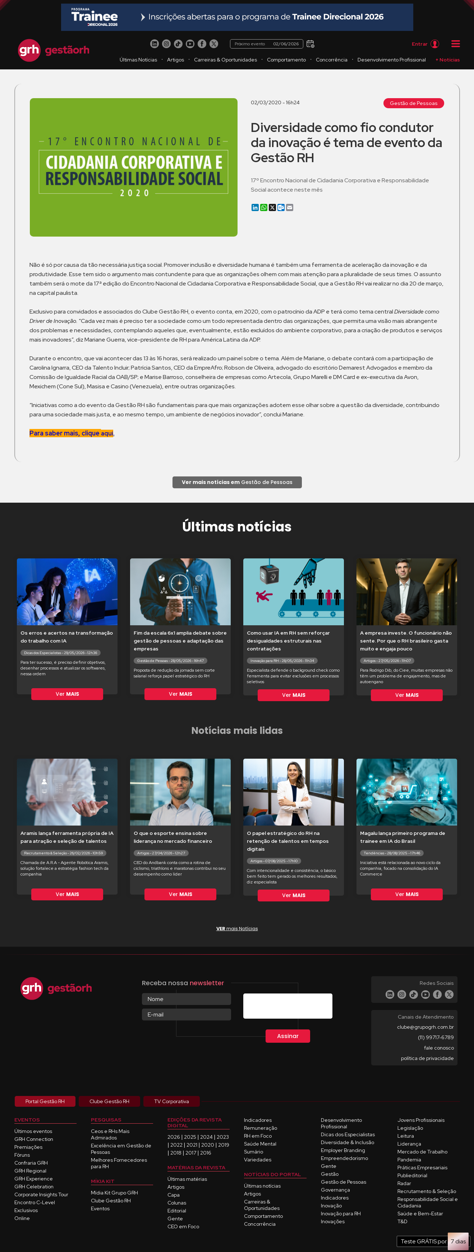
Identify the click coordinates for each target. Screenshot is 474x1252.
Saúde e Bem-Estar (420, 1213)
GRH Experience (33, 1178)
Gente (175, 1218)
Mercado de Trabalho (422, 1151)
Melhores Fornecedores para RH (119, 1163)
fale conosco (439, 1048)
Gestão (330, 1174)
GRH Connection (33, 1139)
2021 (192, 1145)
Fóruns (22, 1155)
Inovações (333, 1221)
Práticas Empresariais (422, 1167)
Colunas (176, 1203)
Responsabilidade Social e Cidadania (427, 1202)
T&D (402, 1221)
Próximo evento (267, 44)
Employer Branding (343, 1150)
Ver (67, 694)
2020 (207, 1145)
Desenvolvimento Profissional (392, 59)
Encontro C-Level (34, 1202)
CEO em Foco (183, 1226)
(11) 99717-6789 (436, 1037)
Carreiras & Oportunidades (225, 59)
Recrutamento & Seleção (426, 1191)
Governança (335, 1190)
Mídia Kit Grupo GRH (114, 1192)
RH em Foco (258, 1136)
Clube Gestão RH (111, 1200)
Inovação (331, 1205)
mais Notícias (237, 928)
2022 (176, 1145)
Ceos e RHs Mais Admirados (110, 1134)
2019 (223, 1145)
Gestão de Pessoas (414, 103)
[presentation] (298, 1007)
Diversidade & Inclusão (347, 1142)
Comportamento (286, 59)
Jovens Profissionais (421, 1120)
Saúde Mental (260, 1144)
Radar (404, 1183)
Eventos (100, 1208)
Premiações (28, 1147)
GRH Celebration (34, 1186)
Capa (173, 1195)
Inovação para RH (341, 1213)
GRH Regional (30, 1171)
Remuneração (260, 1128)
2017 (190, 1153)
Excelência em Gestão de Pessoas (121, 1148)
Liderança (409, 1144)
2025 (190, 1137)
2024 (206, 1137)
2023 (223, 1137)
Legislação (410, 1128)
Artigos (175, 59)
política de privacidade (427, 1058)
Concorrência (332, 59)
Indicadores (258, 1120)
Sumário (253, 1151)
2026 (173, 1137)
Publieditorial (412, 1175)
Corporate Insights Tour (41, 1194)
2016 (205, 1153)
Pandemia (409, 1159)
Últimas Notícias (138, 59)
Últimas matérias (187, 1179)
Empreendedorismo (344, 1158)
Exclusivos (26, 1210)
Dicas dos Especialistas (348, 1134)
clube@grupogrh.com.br (425, 1027)
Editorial (176, 1210)
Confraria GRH (31, 1163)
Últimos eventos (33, 1131)
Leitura (405, 1136)
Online (22, 1218)
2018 (175, 1153)
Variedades (257, 1159)
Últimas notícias (262, 1186)
